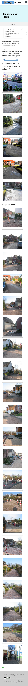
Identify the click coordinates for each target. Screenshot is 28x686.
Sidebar (14, 24)
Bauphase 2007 (8, 36)
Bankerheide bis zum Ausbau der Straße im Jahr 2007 (12, 34)
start (4, 10)
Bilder (3, 668)
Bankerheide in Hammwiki (11, 60)
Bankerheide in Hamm (9, 31)
